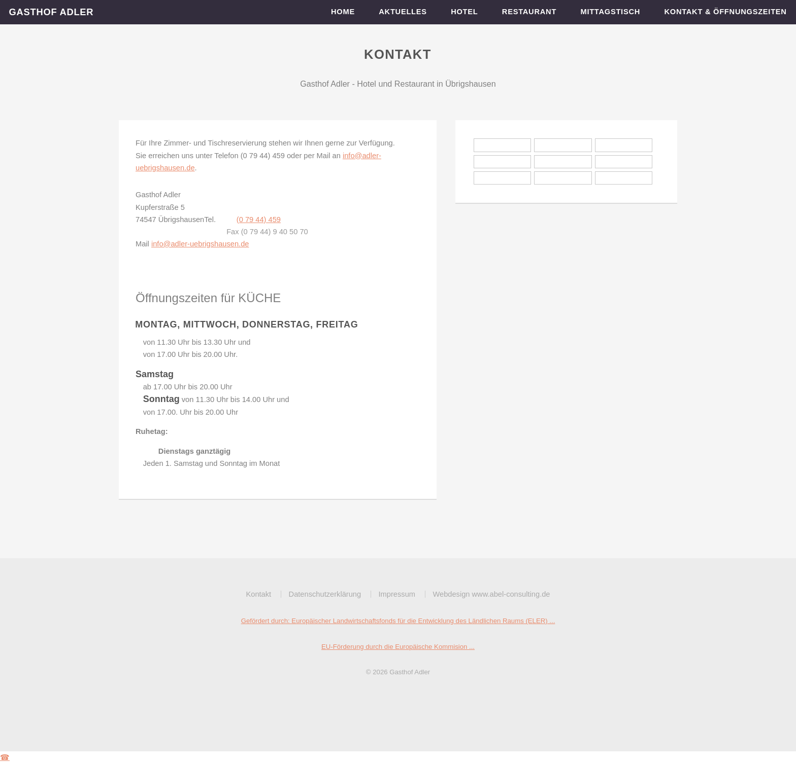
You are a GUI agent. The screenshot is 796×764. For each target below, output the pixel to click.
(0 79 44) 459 (259, 219)
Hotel (464, 12)
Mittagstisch (610, 12)
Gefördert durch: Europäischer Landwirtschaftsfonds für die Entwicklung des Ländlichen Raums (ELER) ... (398, 621)
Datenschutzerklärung (325, 594)
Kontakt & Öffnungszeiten (726, 12)
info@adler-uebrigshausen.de (200, 244)
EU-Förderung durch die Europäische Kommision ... (398, 646)
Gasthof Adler (51, 12)
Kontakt (258, 594)
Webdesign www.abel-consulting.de (491, 594)
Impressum (397, 594)
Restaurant (530, 12)
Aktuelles (403, 12)
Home (343, 12)
